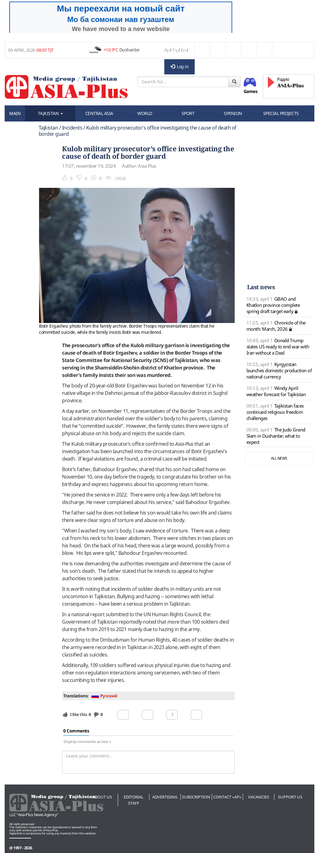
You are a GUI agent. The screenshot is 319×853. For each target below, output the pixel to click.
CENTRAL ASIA (99, 113)
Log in (180, 66)
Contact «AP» (227, 797)
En (183, 50)
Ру (166, 50)
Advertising (164, 797)
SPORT (188, 113)
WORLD (144, 113)
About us (102, 797)
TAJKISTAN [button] (50, 113)
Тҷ (174, 50)
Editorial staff (134, 800)
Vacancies (258, 797)
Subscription (196, 797)
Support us (290, 797)
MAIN (14, 113)
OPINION (233, 113)
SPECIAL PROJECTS (281, 113)
